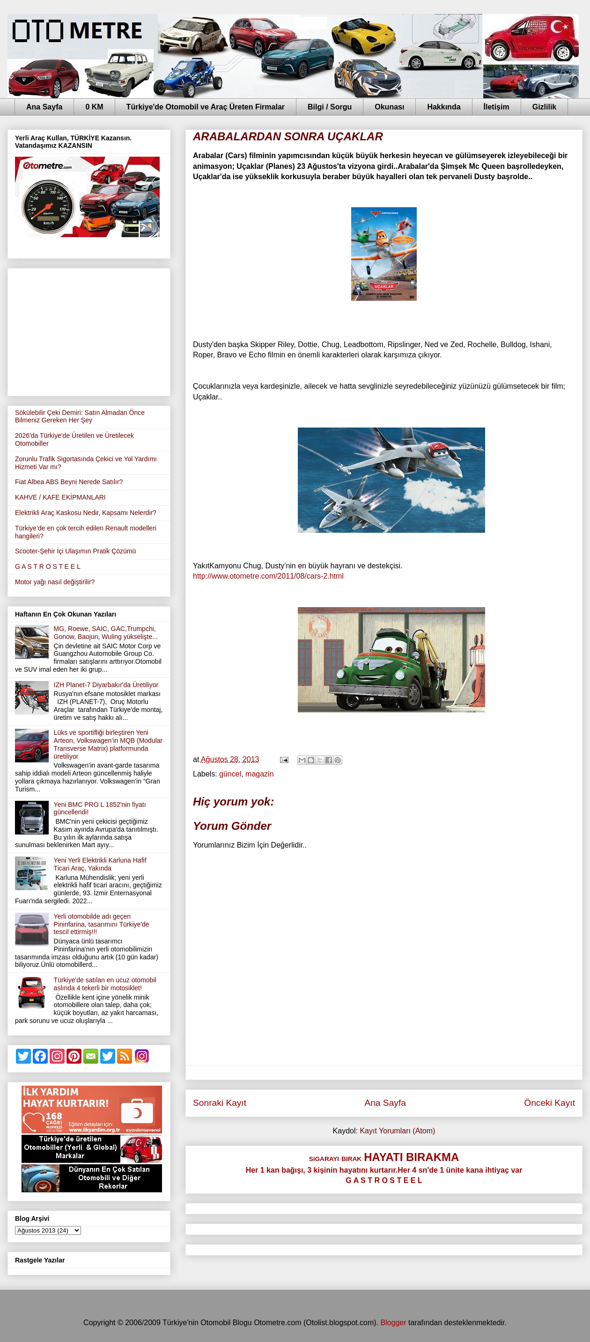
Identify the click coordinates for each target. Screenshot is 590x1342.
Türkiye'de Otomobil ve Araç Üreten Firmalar (205, 107)
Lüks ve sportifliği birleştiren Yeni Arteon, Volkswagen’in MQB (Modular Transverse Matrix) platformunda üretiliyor (108, 744)
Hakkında (443, 107)
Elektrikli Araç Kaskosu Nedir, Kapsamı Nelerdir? (85, 512)
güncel (230, 774)
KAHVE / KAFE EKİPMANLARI (60, 497)
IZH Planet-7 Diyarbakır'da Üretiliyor (106, 685)
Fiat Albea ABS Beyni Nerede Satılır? (69, 482)
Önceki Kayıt (549, 1103)
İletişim (496, 107)
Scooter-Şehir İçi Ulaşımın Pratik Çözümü (75, 551)
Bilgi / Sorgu (330, 107)
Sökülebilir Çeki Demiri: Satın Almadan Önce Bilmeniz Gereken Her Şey (80, 416)
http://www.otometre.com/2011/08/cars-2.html (268, 576)
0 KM (94, 107)
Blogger (393, 1323)
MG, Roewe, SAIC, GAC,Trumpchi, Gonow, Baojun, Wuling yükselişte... (106, 632)
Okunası (389, 107)
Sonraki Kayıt (219, 1103)
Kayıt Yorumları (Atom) (397, 1131)
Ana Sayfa (44, 107)
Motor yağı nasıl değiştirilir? (55, 582)
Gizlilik (544, 107)
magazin (259, 774)
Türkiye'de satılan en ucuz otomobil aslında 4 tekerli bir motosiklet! (105, 984)
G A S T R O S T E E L (48, 566)
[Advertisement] (89, 330)
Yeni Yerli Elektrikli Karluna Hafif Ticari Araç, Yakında (100, 864)
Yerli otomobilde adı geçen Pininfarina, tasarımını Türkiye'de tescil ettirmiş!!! (101, 924)
